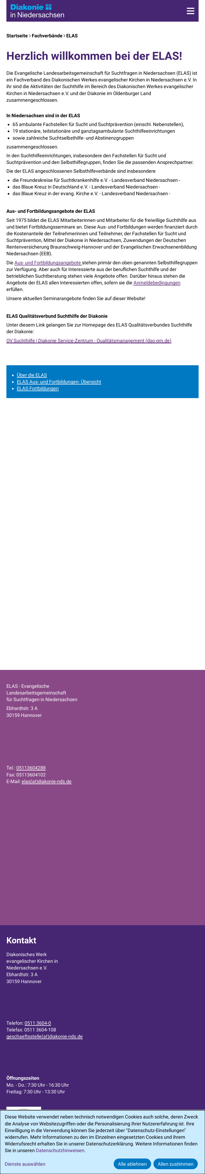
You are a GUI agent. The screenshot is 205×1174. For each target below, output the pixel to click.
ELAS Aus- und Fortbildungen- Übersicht (59, 381)
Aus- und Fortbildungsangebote (48, 262)
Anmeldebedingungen (156, 282)
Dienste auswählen (25, 1164)
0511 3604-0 (38, 1023)
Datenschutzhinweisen (60, 1150)
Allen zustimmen (176, 1164)
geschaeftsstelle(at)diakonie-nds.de (44, 1036)
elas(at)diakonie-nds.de (47, 781)
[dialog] (102, 1142)
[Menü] (190, 11)
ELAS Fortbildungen (38, 388)
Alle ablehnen (132, 1164)
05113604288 (31, 768)
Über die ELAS (32, 375)
